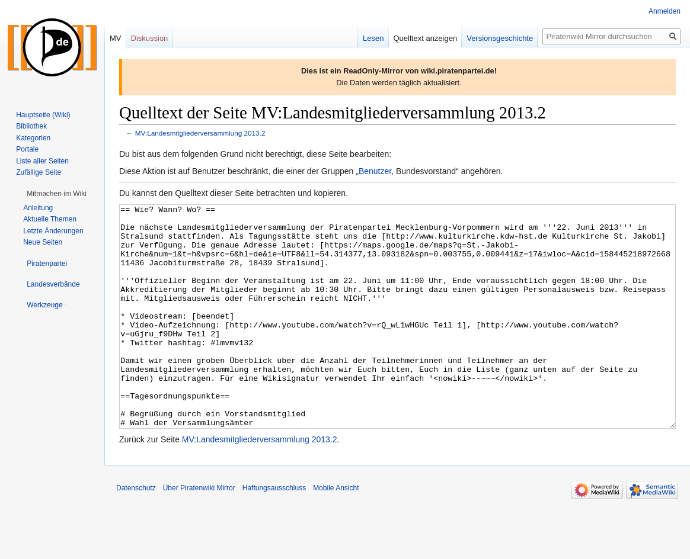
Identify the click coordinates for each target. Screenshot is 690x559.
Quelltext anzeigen (426, 38)
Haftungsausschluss (274, 532)
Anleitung (38, 208)
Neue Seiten (42, 242)
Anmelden (665, 11)
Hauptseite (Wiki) (43, 115)
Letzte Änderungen (53, 231)
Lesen (373, 38)
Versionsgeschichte (500, 38)
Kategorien (33, 138)
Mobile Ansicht (336, 532)
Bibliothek (31, 126)
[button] (57, 193)
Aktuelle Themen (49, 219)
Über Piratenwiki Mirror (199, 532)
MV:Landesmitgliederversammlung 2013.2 (200, 133)
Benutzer (375, 171)
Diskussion (149, 38)
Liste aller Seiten (42, 161)
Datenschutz (136, 532)
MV (116, 38)
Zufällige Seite (38, 172)
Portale (27, 149)
